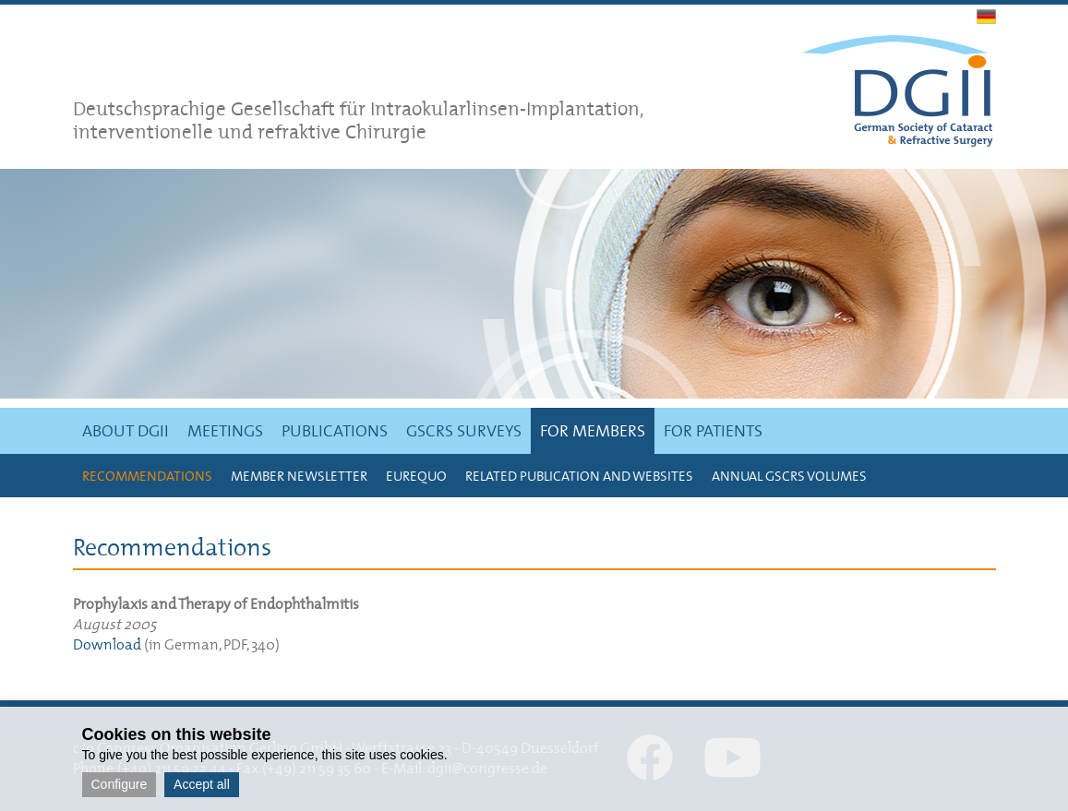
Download (107, 644)
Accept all (202, 784)
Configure (119, 784)
